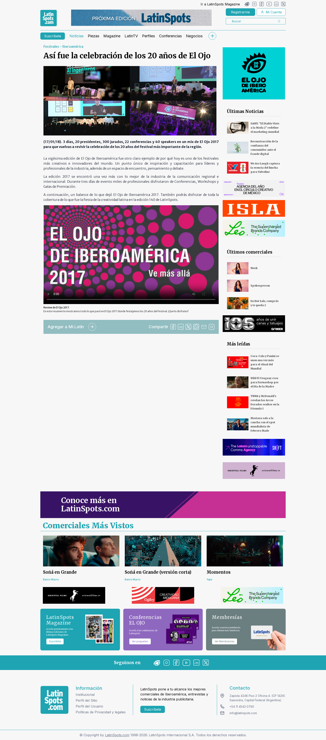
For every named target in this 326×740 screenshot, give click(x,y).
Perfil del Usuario (89, 706)
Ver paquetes (140, 641)
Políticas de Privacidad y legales (101, 712)
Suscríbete (52, 36)
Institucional (85, 694)
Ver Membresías (225, 641)
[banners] (141, 18)
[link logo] (48, 18)
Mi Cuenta (271, 12)
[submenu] (212, 36)
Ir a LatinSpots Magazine (220, 4)
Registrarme (240, 12)
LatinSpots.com (117, 735)
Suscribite (55, 641)
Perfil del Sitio (86, 700)
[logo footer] (54, 700)
